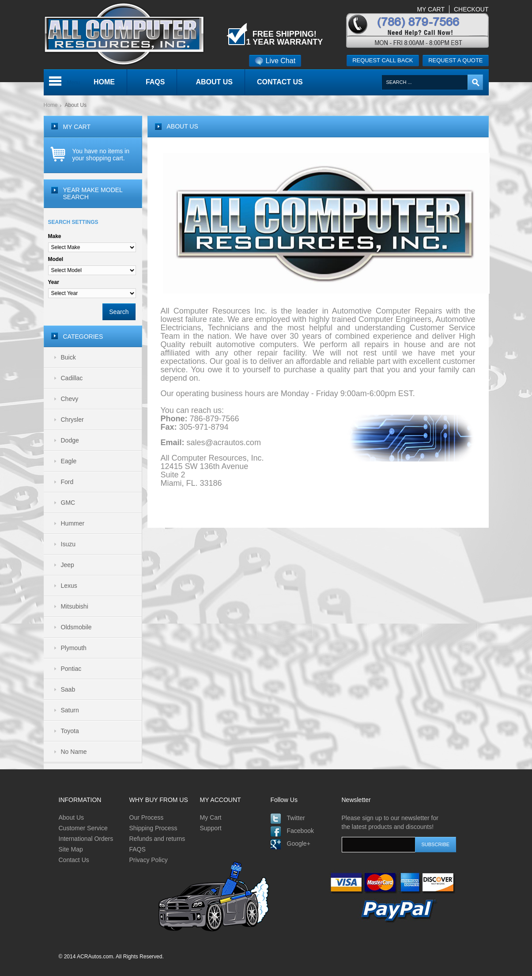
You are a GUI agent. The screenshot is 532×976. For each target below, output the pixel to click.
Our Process (146, 817)
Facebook (300, 830)
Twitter (296, 817)
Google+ (298, 843)
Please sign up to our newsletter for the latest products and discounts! (390, 822)
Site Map (71, 849)
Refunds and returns (157, 838)
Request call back (382, 60)
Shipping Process (153, 828)
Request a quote (455, 60)
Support (211, 828)
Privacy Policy (148, 859)
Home (51, 105)
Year (53, 282)
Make (54, 236)
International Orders (86, 838)
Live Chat (275, 60)
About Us (71, 817)
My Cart (211, 817)
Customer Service (83, 828)
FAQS (137, 849)
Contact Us (74, 859)
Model (56, 259)
